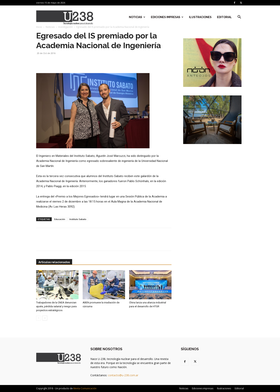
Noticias (137, 17)
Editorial (224, 17)
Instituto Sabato (77, 219)
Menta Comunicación (84, 388)
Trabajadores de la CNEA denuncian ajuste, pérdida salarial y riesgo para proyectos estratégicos (56, 306)
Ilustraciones (200, 17)
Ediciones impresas (167, 17)
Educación (59, 219)
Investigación (65, 27)
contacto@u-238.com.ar (123, 375)
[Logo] (65, 17)
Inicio (39, 27)
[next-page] (44, 318)
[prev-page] (38, 318)
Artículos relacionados (54, 262)
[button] (239, 17)
